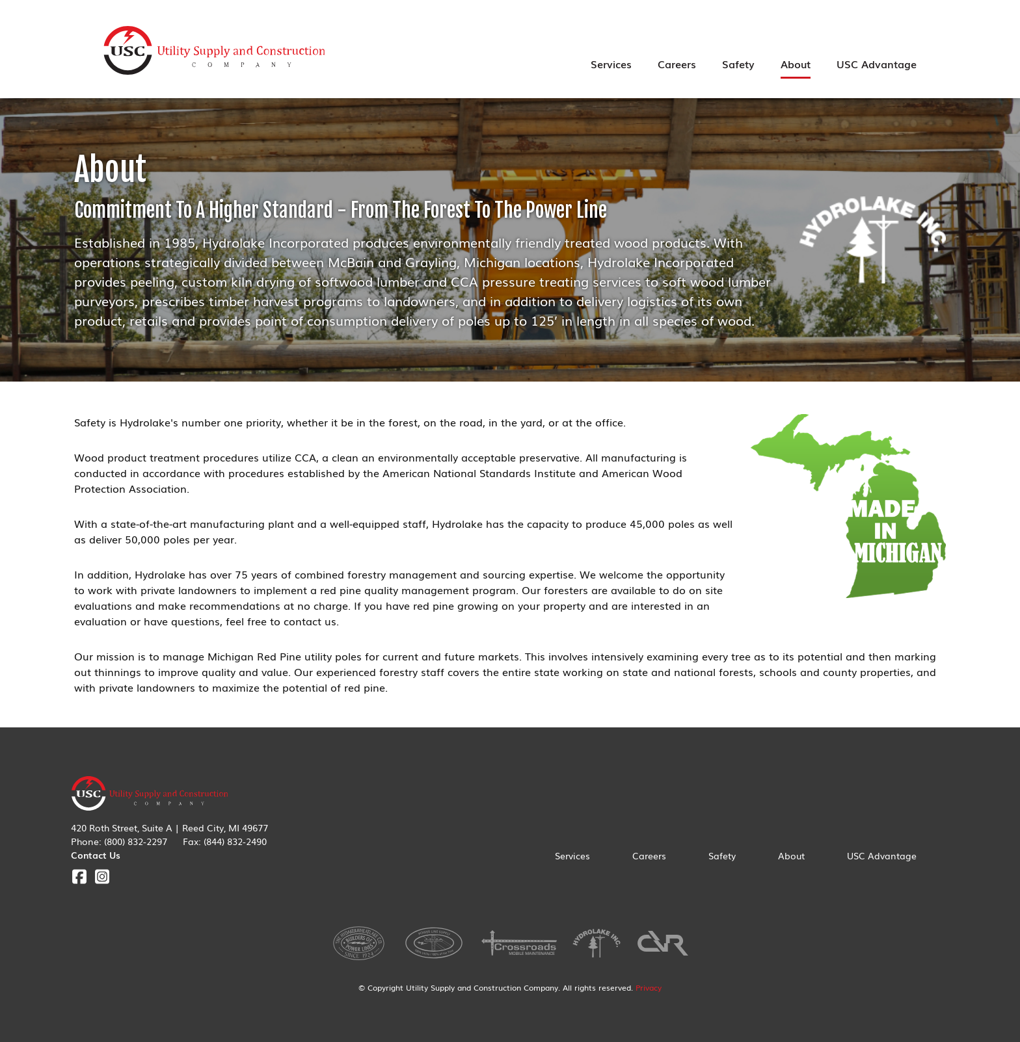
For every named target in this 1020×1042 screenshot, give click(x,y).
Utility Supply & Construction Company (214, 50)
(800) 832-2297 (135, 841)
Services (611, 64)
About (796, 64)
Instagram (102, 876)
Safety (738, 64)
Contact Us (95, 854)
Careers (677, 64)
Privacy (649, 987)
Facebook (79, 876)
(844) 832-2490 (235, 841)
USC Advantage (877, 64)
